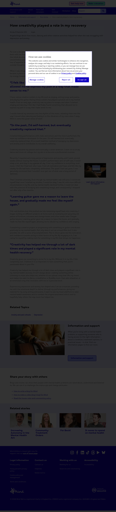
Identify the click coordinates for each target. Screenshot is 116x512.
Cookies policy (80, 73)
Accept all (81, 80)
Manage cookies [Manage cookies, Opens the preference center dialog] (37, 80)
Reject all (66, 80)
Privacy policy (66, 73)
